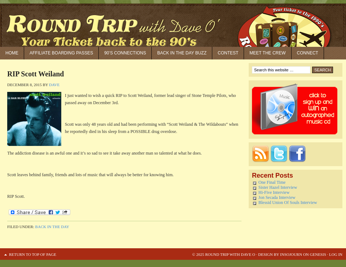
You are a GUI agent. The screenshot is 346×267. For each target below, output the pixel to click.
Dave (54, 85)
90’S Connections (125, 52)
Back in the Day (52, 226)
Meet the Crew (267, 52)
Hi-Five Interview (273, 192)
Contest (228, 52)
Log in (335, 254)
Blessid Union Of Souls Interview (287, 202)
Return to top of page (32, 254)
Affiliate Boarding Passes (61, 52)
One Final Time (271, 182)
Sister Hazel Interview (277, 187)
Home (11, 52)
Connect (307, 52)
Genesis (317, 254)
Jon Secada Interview (277, 197)
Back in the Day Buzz (182, 52)
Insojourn (291, 254)
